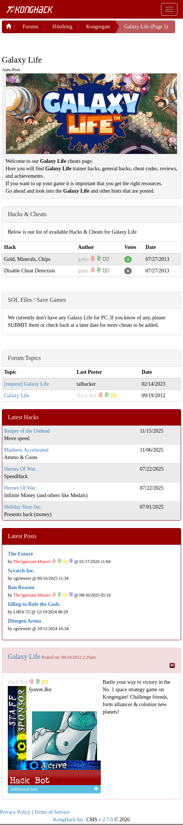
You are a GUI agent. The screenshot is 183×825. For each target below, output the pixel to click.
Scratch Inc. (21, 570)
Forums (31, 26)
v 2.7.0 (106, 819)
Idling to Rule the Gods (34, 604)
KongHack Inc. (69, 819)
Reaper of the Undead (26, 431)
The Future (20, 554)
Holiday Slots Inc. (23, 507)
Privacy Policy (15, 812)
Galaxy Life (16, 395)
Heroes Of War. (20, 469)
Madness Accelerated (26, 450)
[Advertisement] (61, 42)
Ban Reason (21, 587)
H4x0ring (62, 26)
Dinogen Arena (24, 621)
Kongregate (98, 26)
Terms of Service (52, 812)
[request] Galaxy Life (26, 384)
